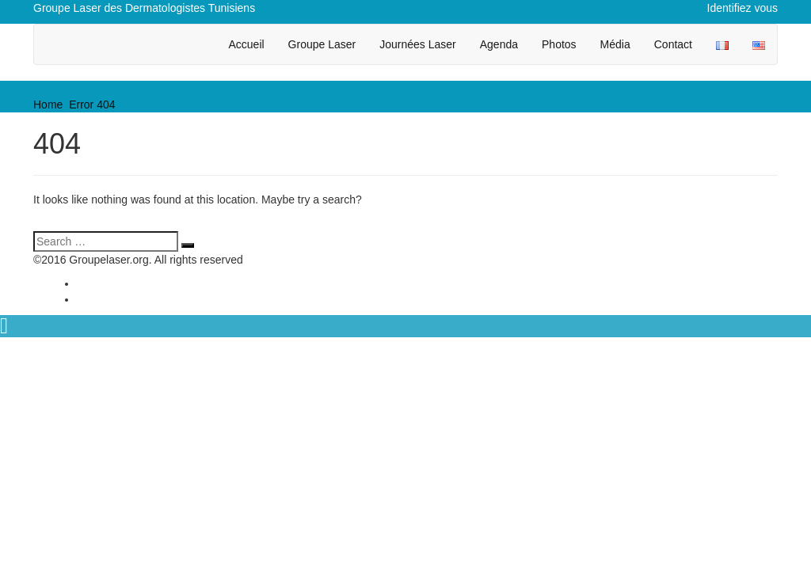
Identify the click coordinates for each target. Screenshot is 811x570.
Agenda (499, 44)
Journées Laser (417, 44)
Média (615, 44)
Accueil (246, 44)
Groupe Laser (322, 44)
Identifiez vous (743, 8)
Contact (673, 44)
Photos (559, 44)
